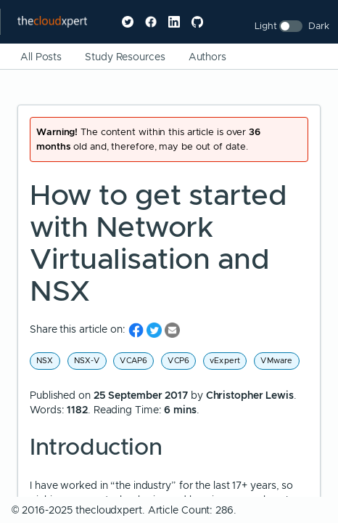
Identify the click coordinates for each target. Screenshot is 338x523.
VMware (276, 360)
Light (266, 26)
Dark (318, 26)
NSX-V (87, 360)
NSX (45, 360)
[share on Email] (172, 329)
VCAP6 (133, 360)
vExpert (225, 360)
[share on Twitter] (156, 329)
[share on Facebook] (137, 329)
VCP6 (178, 360)
